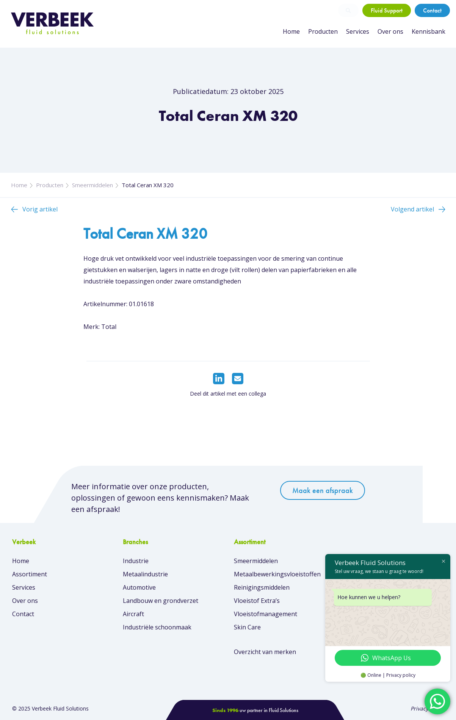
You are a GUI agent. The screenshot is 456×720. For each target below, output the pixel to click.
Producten (323, 31)
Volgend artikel (412, 209)
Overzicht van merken (265, 652)
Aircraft (133, 614)
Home (291, 31)
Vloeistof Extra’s (257, 600)
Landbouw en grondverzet (160, 600)
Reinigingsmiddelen (262, 587)
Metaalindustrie (145, 574)
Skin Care (247, 627)
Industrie (136, 561)
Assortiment (29, 574)
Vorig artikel (40, 209)
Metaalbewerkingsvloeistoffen (277, 574)
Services (357, 31)
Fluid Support (387, 10)
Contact (432, 10)
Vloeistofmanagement (265, 614)
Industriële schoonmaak (157, 627)
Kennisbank (428, 31)
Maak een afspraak (322, 490)
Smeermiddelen (92, 185)
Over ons (390, 31)
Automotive (139, 587)
